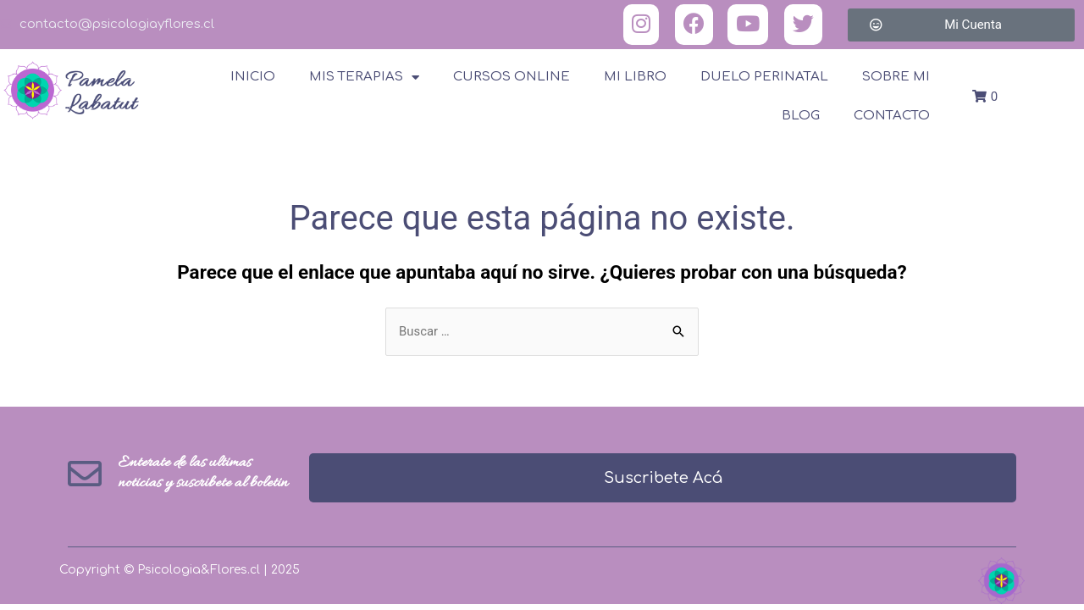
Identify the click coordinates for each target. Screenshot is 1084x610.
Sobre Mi (896, 76)
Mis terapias (364, 77)
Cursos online (511, 76)
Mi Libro (635, 76)
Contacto (892, 115)
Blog (801, 115)
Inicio (252, 76)
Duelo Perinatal (764, 76)
